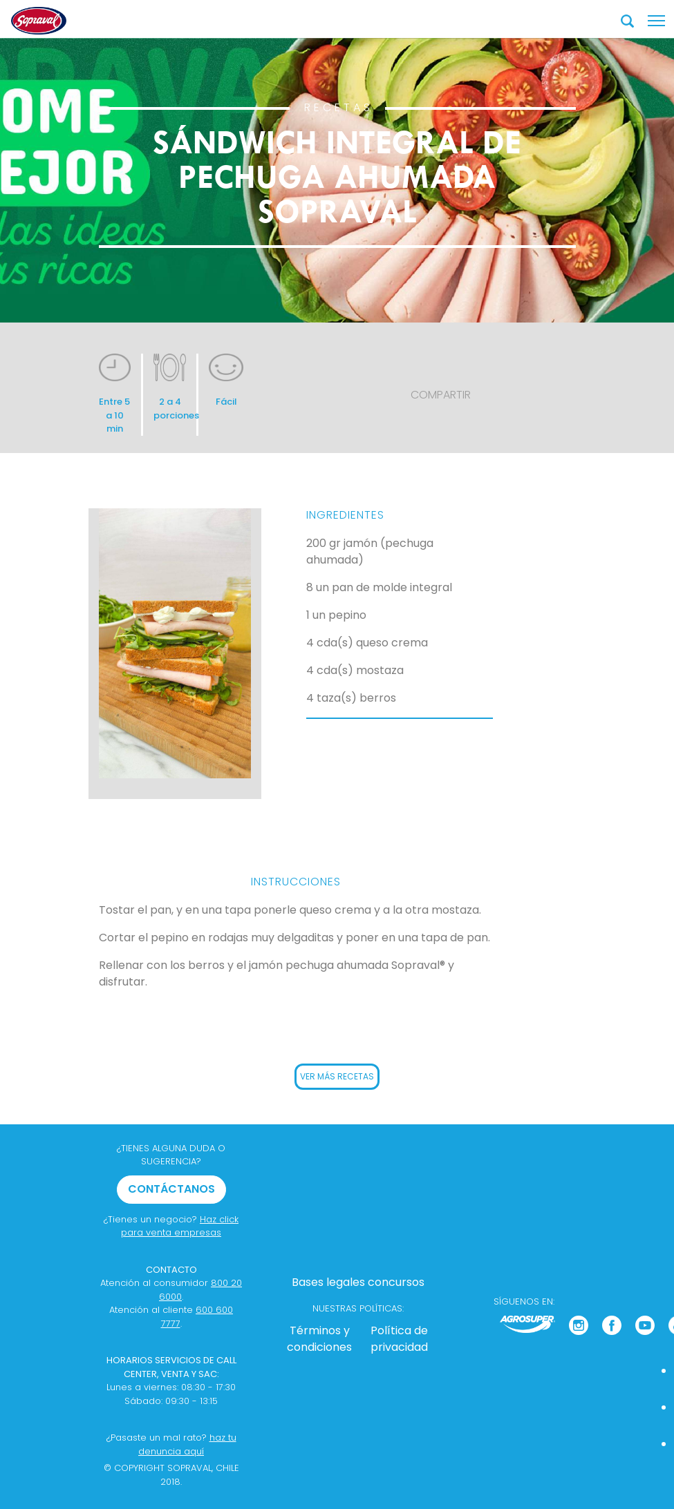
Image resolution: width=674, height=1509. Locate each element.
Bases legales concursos (358, 1282)
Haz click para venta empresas (179, 1226)
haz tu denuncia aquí (187, 1444)
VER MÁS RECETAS (337, 1076)
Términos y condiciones (319, 1339)
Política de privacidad (399, 1339)
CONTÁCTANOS (171, 1189)
